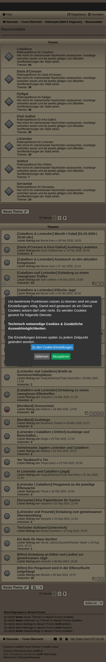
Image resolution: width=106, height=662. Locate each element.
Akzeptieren (61, 356)
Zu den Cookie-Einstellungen (52, 347)
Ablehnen (42, 356)
